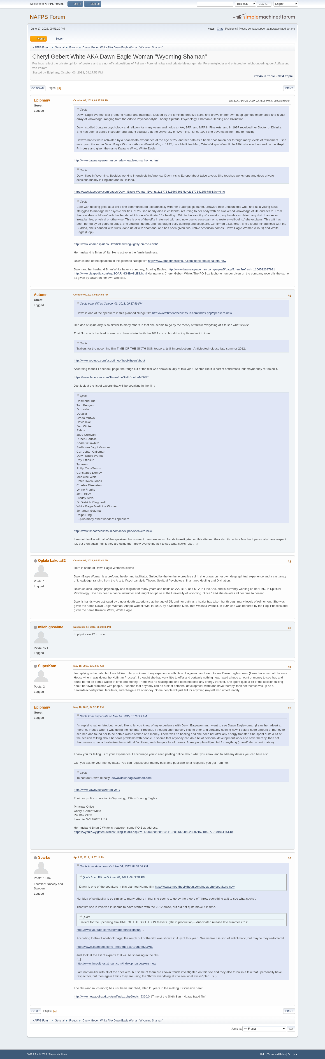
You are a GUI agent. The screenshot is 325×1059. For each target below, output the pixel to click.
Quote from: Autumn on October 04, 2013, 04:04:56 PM (114, 866)
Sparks (44, 857)
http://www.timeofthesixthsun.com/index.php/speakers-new (187, 260)
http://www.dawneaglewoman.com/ (97, 789)
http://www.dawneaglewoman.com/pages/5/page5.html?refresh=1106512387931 (221, 269)
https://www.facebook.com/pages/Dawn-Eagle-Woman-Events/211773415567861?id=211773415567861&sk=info (149, 191)
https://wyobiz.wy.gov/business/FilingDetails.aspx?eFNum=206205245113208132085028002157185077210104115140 (153, 832)
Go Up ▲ (293, 1054)
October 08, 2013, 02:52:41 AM (90, 560)
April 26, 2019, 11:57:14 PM (88, 857)
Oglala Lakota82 (52, 561)
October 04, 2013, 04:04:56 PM (90, 294)
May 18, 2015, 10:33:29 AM (88, 665)
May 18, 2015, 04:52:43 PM (88, 707)
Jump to (236, 1028)
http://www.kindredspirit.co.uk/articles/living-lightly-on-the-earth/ (116, 244)
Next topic (285, 76)
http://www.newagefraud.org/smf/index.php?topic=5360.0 (112, 996)
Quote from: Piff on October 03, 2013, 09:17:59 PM (111, 303)
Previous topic (264, 76)
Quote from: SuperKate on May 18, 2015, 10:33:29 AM (113, 716)
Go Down (37, 88)
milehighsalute (50, 627)
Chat (220, 28)
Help (262, 1054)
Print (289, 88)
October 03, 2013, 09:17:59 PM (90, 100)
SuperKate (47, 666)
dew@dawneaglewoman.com (131, 778)
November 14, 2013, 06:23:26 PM (92, 627)
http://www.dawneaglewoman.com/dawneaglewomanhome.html (116, 160)
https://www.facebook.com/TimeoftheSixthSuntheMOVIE (111, 377)
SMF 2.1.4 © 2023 (37, 1054)
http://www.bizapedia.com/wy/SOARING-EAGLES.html (110, 273)
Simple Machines (57, 1054)
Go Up (35, 1011)
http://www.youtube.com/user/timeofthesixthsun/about (109, 360)
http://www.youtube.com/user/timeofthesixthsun (109, 929)
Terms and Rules (276, 1054)
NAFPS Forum (47, 17)
